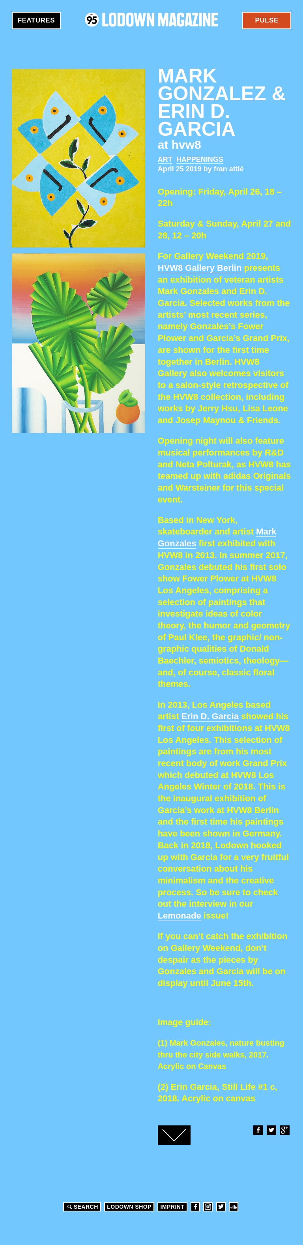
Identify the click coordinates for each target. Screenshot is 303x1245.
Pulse (267, 20)
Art (165, 159)
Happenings (199, 159)
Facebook (257, 1130)
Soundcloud (233, 1206)
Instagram (208, 1206)
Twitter (271, 1130)
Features (36, 20)
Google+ (284, 1130)
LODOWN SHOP (129, 1207)
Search (81, 1207)
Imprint (172, 1207)
